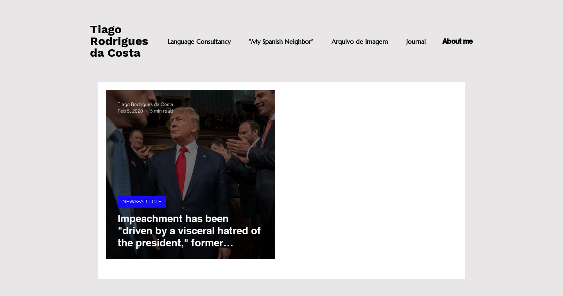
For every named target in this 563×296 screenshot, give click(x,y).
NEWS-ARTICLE (141, 202)
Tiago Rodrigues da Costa (119, 40)
